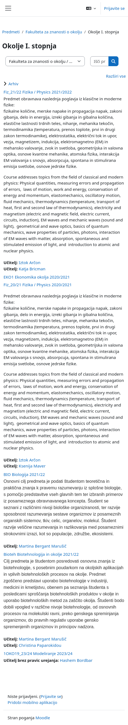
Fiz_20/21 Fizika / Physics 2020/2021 (38, 284)
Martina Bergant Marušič (42, 546)
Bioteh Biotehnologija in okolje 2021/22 (41, 554)
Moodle (43, 717)
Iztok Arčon (29, 262)
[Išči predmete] (99, 61)
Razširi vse (116, 76)
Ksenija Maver (32, 466)
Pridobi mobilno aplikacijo (32, 702)
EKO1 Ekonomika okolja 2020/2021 (37, 277)
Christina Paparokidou (40, 645)
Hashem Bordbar (76, 660)
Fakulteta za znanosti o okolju (54, 31)
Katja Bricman (32, 268)
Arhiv (13, 83)
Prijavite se (114, 8)
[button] (91, 8)
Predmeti (11, 31)
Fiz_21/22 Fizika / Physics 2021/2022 (38, 92)
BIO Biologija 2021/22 (24, 474)
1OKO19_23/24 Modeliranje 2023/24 (38, 653)
